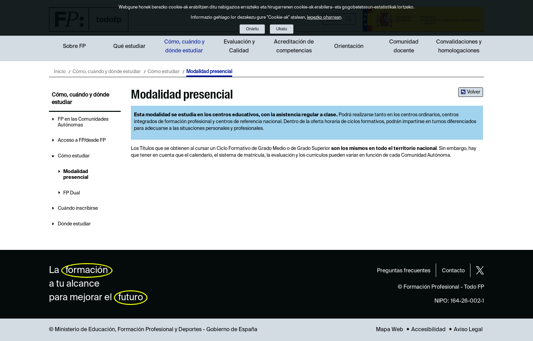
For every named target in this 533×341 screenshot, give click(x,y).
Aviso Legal (468, 330)
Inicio (60, 71)
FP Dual (71, 193)
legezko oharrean (324, 17)
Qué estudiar (129, 46)
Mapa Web (389, 330)
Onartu (252, 29)
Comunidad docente (403, 46)
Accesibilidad (428, 330)
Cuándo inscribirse (78, 208)
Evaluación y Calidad (239, 46)
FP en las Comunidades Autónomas (83, 122)
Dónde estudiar (74, 224)
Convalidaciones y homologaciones (458, 46)
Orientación (348, 46)
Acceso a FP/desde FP (82, 140)
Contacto (453, 271)
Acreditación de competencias (294, 46)
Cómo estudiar (163, 71)
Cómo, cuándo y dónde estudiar (184, 46)
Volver (473, 92)
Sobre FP (74, 46)
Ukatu (281, 29)
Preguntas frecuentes (403, 271)
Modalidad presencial (75, 174)
